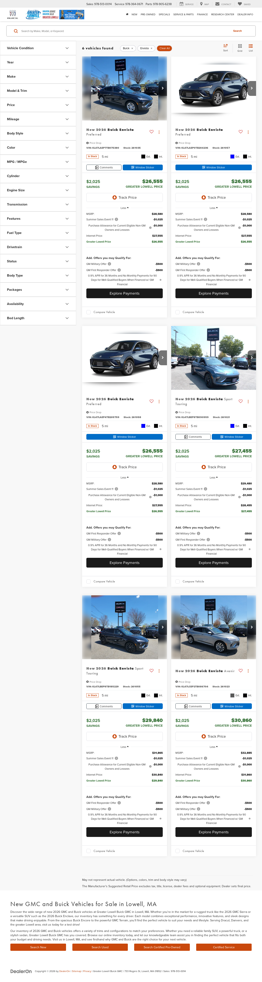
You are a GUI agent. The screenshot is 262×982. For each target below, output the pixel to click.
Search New (38, 947)
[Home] (127, 14)
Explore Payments (124, 293)
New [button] (134, 14)
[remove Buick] (128, 48)
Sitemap (76, 971)
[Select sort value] (227, 48)
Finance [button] (202, 14)
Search (237, 31)
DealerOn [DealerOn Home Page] (64, 971)
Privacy (87, 971)
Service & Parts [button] (183, 14)
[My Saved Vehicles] (244, 4)
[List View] (250, 48)
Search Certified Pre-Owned (162, 947)
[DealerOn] (21, 971)
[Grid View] (239, 48)
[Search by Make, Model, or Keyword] (125, 31)
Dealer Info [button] (245, 14)
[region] (124, 249)
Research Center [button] (222, 14)
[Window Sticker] (143, 167)
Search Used (100, 947)
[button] (163, 88)
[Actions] (159, 132)
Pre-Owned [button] (148, 14)
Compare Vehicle (104, 312)
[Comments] (103, 167)
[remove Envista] (146, 48)
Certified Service (224, 947)
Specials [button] (164, 14)
